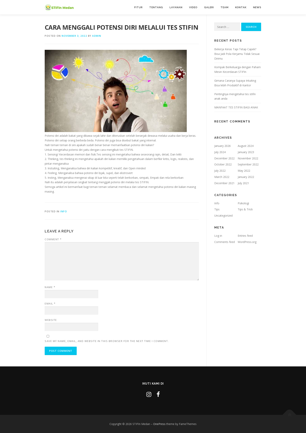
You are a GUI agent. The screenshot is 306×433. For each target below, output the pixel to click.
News (257, 7)
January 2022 (246, 177)
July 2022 (220, 170)
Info (63, 211)
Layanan (176, 7)
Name (50, 287)
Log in (218, 235)
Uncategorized (223, 215)
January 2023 (246, 152)
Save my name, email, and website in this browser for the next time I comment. (107, 341)
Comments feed (224, 242)
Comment (53, 239)
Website (51, 320)
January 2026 (222, 146)
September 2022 (248, 164)
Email (50, 303)
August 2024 (246, 146)
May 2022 (244, 170)
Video (193, 7)
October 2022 (223, 164)
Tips (217, 209)
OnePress (159, 424)
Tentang (156, 7)
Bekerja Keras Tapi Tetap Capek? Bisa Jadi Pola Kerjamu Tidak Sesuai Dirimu (237, 53)
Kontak (240, 7)
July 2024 (220, 152)
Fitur (138, 7)
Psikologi (243, 203)
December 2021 (224, 183)
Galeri (209, 7)
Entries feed (245, 235)
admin (96, 35)
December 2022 (224, 158)
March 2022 (221, 177)
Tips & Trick (245, 209)
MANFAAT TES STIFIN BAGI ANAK (236, 107)
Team (225, 7)
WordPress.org (247, 242)
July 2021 (243, 183)
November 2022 (248, 158)
